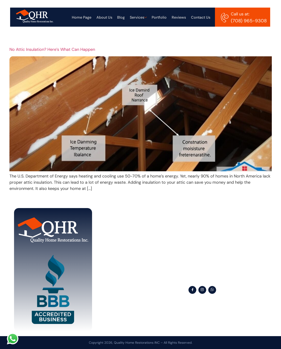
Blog (122, 18)
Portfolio (160, 18)
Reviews (179, 18)
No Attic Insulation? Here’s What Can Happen (52, 49)
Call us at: (240, 14)
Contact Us (200, 18)
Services (139, 18)
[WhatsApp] (212, 290)
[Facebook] (192, 290)
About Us (106, 18)
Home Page (84, 18)
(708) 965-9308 (249, 21)
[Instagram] (202, 290)
